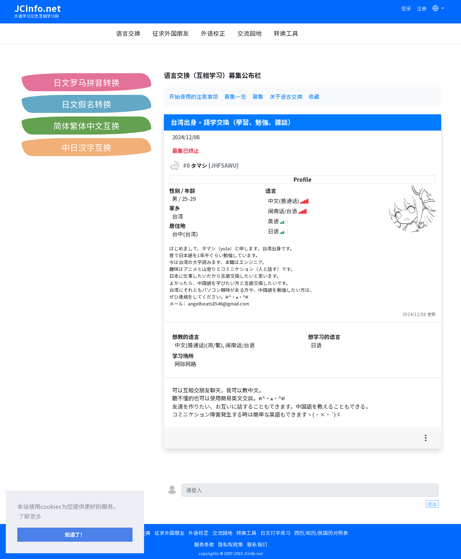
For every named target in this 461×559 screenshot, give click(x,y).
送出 (432, 503)
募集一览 (235, 96)
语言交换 (151, 33)
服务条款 (204, 544)
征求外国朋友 (193, 33)
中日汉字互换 (86, 147)
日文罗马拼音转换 (86, 82)
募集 (257, 96)
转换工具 (309, 33)
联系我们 (257, 544)
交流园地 (272, 33)
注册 (422, 8)
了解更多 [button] (29, 516)
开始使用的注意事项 (193, 96)
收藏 (314, 96)
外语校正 (236, 33)
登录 (406, 8)
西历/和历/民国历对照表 (321, 532)
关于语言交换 (286, 96)
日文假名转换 (86, 104)
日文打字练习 (275, 532)
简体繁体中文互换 (86, 125)
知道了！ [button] (75, 534)
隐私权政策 (230, 544)
